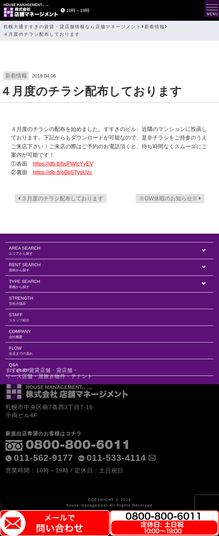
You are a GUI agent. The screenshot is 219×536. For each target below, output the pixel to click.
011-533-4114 (116, 448)
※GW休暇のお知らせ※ (170, 198)
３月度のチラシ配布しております (60, 198)
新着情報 (16, 76)
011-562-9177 (43, 448)
